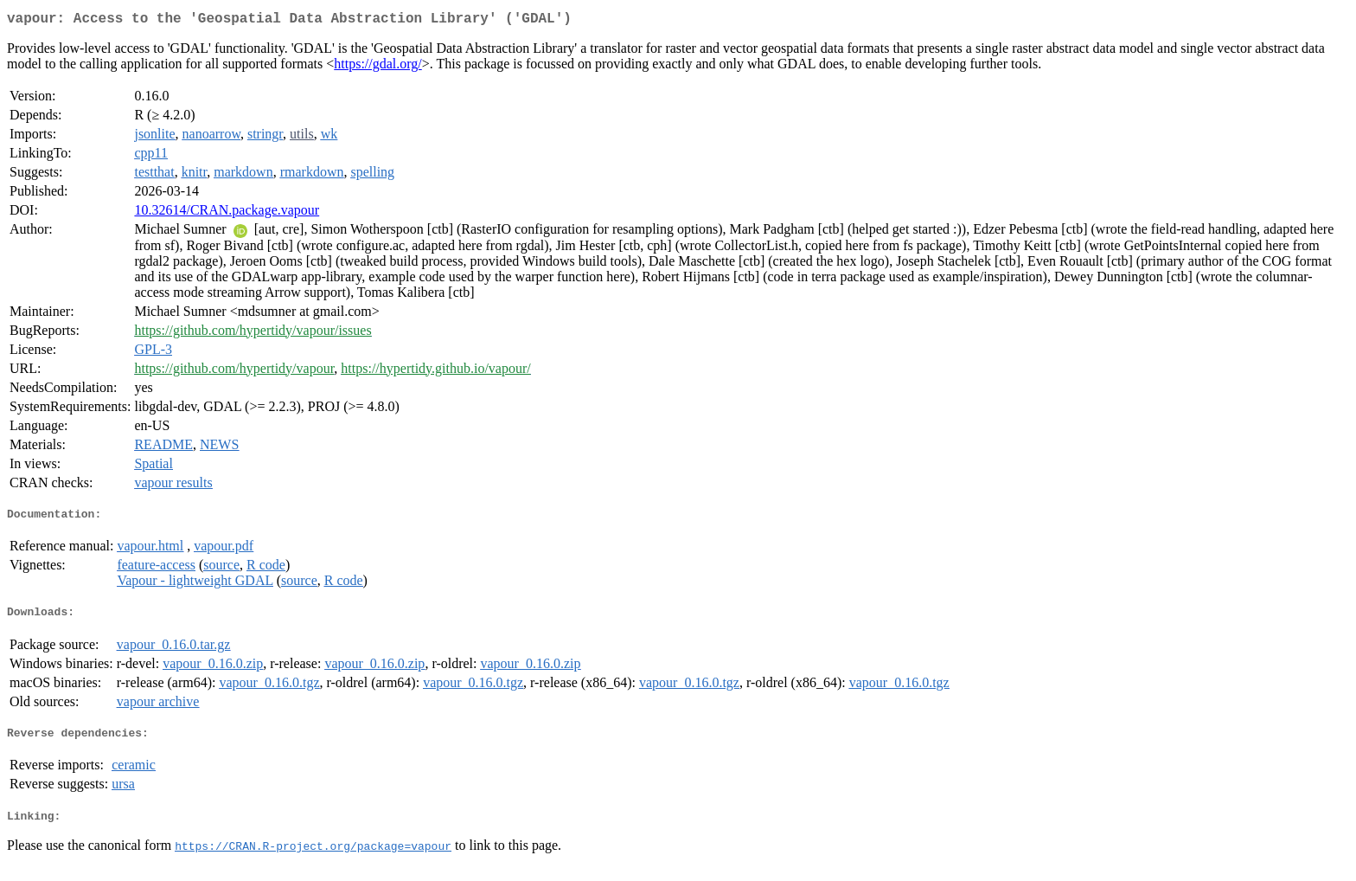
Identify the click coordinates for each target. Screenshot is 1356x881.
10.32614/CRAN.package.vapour (226, 213)
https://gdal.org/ (377, 67)
